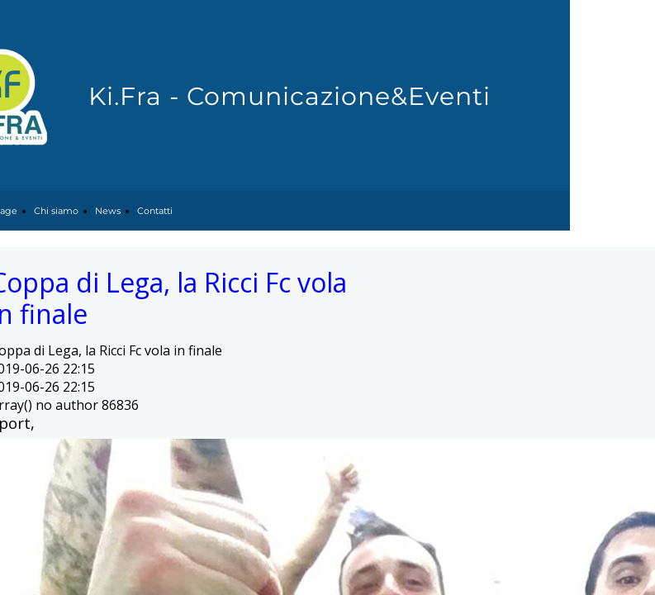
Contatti (155, 211)
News (108, 211)
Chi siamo (56, 211)
